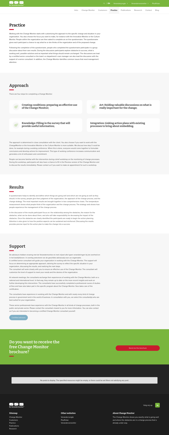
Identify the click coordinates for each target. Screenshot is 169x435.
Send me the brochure (138, 352)
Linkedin (157, 403)
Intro (76, 10)
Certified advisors (18, 321)
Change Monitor (88, 10)
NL (104, 3)
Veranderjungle (119, 3)
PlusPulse (156, 3)
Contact (148, 10)
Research (138, 10)
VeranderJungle (67, 415)
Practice (114, 10)
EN (109, 3)
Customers (102, 10)
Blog (157, 10)
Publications (126, 10)
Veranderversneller (139, 3)
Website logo (16, 3)
